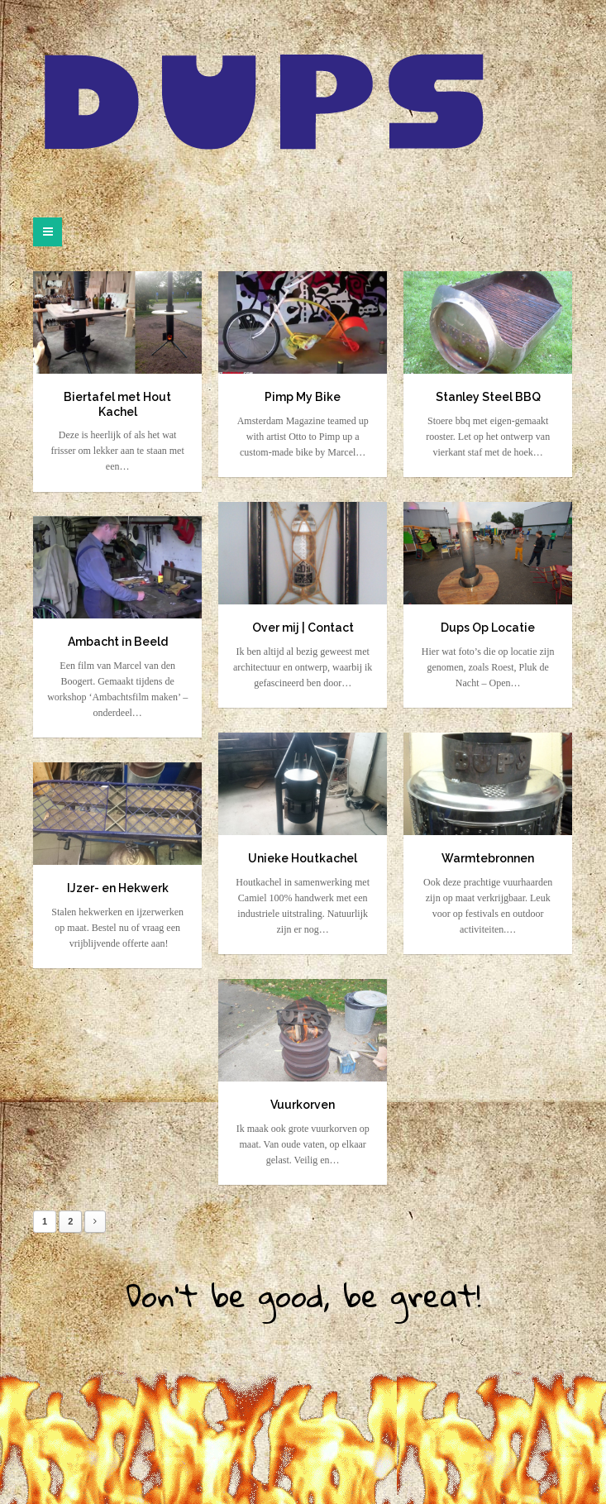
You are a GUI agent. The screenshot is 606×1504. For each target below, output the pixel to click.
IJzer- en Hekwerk (118, 888)
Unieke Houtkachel (302, 858)
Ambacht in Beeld (118, 641)
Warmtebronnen (487, 858)
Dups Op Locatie (488, 627)
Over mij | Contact (303, 627)
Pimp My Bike (303, 396)
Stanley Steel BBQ (488, 396)
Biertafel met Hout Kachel (117, 404)
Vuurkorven (302, 1104)
